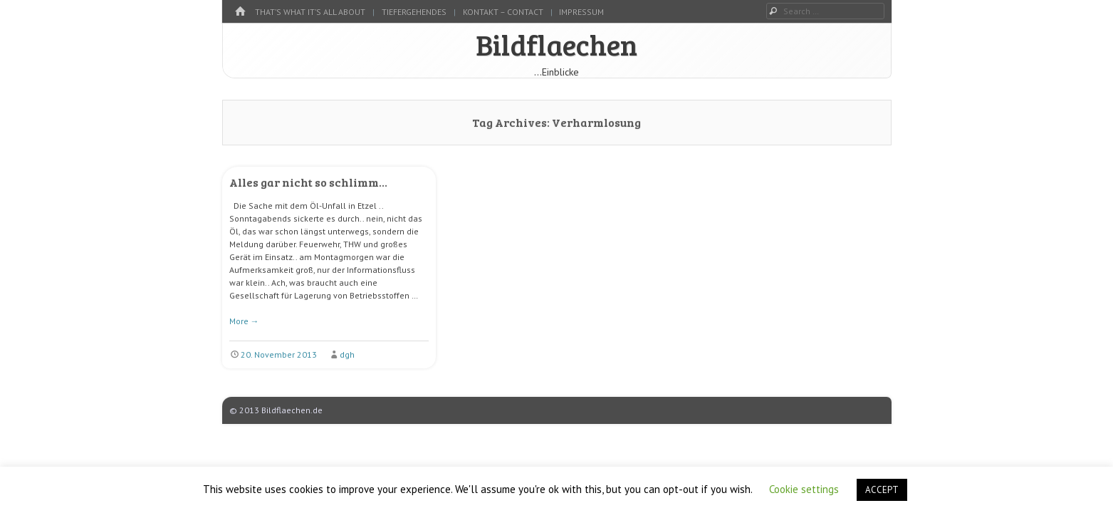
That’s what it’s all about (310, 11)
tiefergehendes (414, 11)
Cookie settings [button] (804, 489)
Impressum (581, 11)
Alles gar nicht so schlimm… (308, 182)
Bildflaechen (556, 44)
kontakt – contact (503, 11)
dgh (347, 354)
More (244, 321)
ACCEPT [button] (882, 490)
